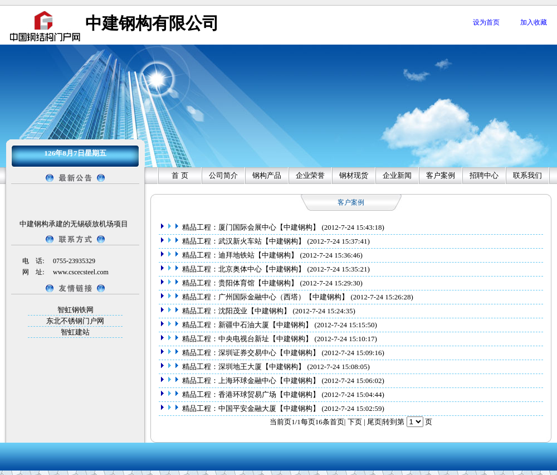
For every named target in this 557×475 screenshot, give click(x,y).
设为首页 (486, 22)
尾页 (374, 422)
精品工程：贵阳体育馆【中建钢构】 (240, 283)
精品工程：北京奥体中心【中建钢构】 (243, 269)
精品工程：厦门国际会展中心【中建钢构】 (251, 227)
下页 (355, 422)
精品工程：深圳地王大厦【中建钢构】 (243, 366)
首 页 (180, 175)
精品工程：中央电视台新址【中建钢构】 (247, 339)
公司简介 (223, 175)
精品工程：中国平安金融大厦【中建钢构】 (251, 408)
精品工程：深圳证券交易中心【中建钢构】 (251, 352)
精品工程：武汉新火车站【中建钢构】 (243, 241)
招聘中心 (484, 175)
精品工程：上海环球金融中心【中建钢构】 (251, 380)
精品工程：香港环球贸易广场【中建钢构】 (251, 394)
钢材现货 (353, 175)
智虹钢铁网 (75, 310)
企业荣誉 (310, 175)
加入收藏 (533, 22)
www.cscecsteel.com (81, 272)
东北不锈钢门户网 (75, 321)
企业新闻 (397, 175)
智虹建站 (75, 332)
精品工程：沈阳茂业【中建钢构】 (236, 311)
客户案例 (440, 175)
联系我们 (527, 175)
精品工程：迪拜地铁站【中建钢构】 (240, 255)
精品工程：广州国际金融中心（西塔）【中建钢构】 (265, 297)
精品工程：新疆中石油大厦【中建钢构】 (247, 325)
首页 (337, 422)
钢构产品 (266, 175)
